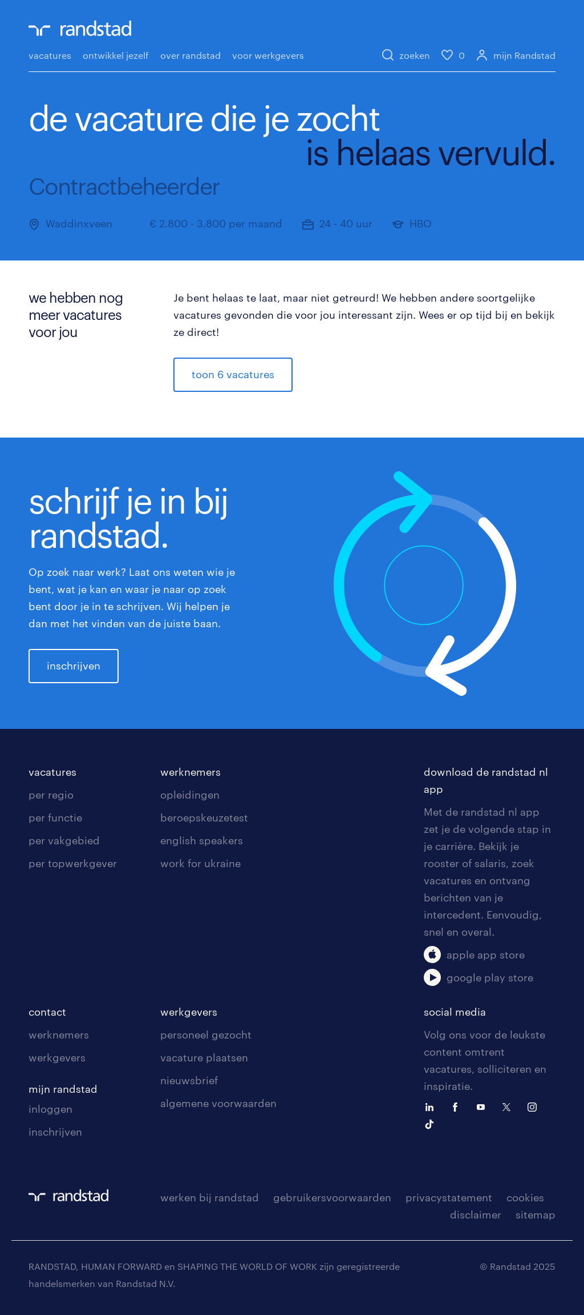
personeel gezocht (206, 1034)
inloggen (50, 1108)
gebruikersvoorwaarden (332, 1197)
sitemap (535, 1214)
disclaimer (475, 1214)
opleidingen (190, 794)
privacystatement (448, 1197)
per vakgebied (64, 840)
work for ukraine (200, 863)
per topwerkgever (73, 863)
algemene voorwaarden (218, 1103)
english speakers (201, 840)
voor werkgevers (268, 55)
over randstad (190, 55)
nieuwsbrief (189, 1080)
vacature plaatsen (204, 1057)
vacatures (50, 55)
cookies (525, 1197)
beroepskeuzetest (204, 817)
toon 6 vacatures (233, 374)
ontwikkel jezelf (116, 55)
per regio (51, 794)
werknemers (190, 771)
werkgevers (57, 1057)
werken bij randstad (209, 1197)
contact (47, 1011)
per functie (55, 817)
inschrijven (73, 665)
